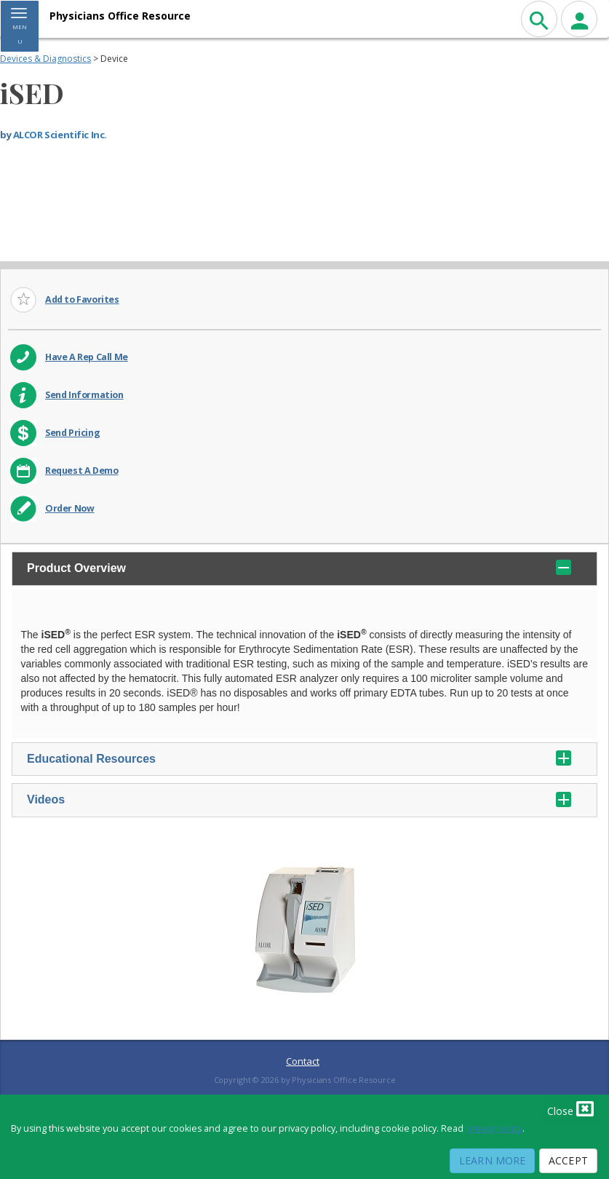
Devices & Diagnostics (45, 58)
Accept (568, 1160)
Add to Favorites (82, 299)
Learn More (492, 1160)
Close (570, 1108)
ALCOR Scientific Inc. (60, 134)
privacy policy (494, 1128)
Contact (302, 1061)
